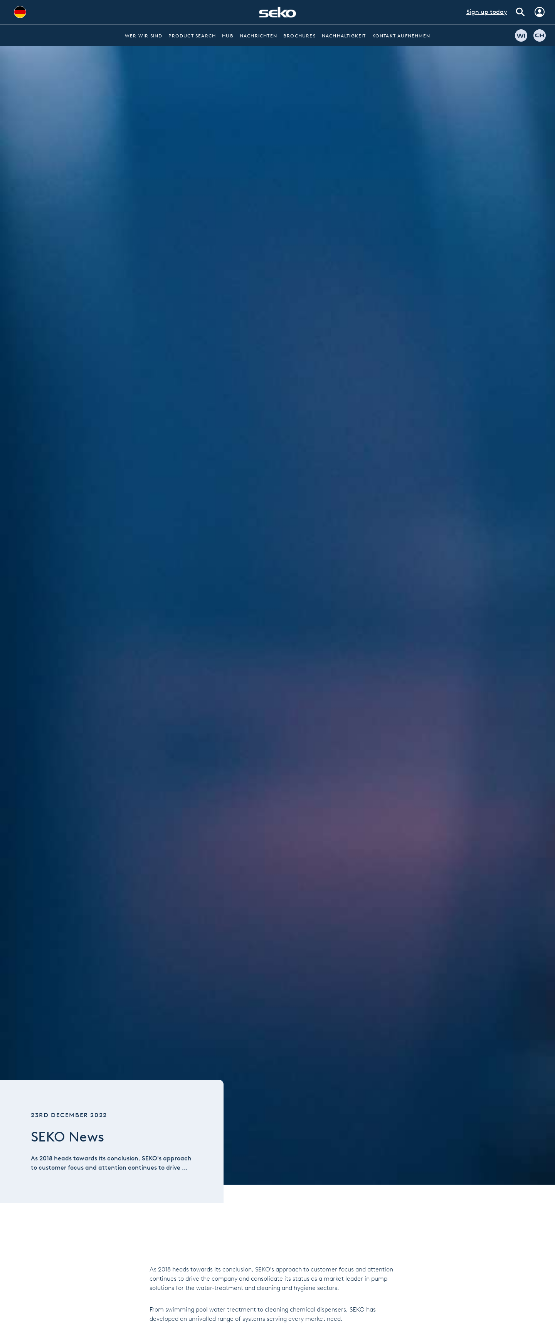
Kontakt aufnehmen (401, 36)
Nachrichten (258, 36)
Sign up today (486, 11)
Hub (228, 36)
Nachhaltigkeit (344, 36)
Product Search (192, 36)
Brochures (299, 36)
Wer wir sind (143, 36)
